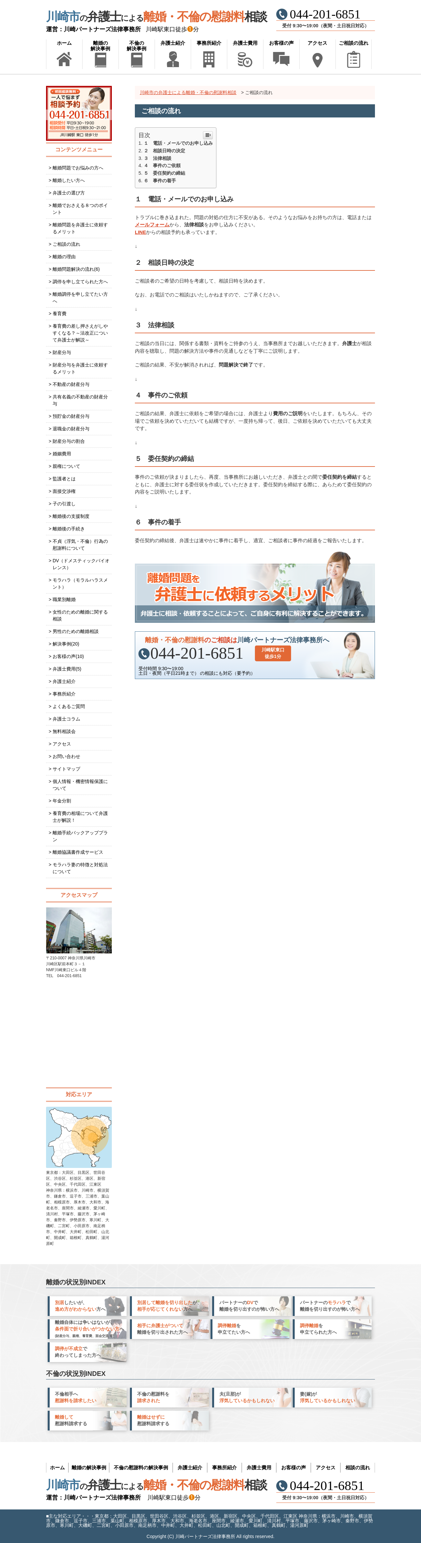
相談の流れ (357, 1467)
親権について (66, 466)
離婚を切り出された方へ (162, 1329)
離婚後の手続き (69, 528)
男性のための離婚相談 (76, 631)
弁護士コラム (66, 718)
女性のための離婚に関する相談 (80, 615)
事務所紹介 (209, 43)
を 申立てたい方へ (234, 1329)
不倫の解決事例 (136, 45)
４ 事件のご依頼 (162, 165)
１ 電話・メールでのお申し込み (178, 143)
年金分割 (62, 800)
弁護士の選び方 (69, 192)
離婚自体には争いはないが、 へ (89, 1328)
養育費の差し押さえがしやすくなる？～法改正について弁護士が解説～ (80, 332)
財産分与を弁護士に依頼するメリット (80, 368)
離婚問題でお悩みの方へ (78, 167)
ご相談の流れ (353, 43)
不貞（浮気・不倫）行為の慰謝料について (80, 545)
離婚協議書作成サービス (78, 852)
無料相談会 (64, 731)
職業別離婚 (64, 599)
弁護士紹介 (173, 43)
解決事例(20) (66, 643)
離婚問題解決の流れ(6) (76, 269)
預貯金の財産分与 (71, 416)
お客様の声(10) (68, 656)
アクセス (317, 43)
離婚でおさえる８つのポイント (80, 209)
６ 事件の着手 (160, 180)
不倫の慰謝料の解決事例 (141, 1467)
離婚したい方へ (69, 180)
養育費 (59, 313)
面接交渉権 (64, 491)
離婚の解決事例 (100, 45)
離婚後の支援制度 (71, 516)
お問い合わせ (66, 756)
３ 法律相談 (157, 158)
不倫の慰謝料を (153, 1397)
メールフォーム (152, 224)
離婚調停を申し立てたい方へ (80, 297)
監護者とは (64, 478)
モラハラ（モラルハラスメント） (80, 583)
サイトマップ (66, 769)
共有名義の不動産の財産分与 (80, 400)
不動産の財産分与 (71, 384)
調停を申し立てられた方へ (80, 281)
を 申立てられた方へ (318, 1329)
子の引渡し (64, 503)
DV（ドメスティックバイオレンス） (81, 564)
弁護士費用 (245, 43)
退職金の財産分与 (71, 428)
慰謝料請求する (71, 1420)
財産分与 (62, 352)
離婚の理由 (64, 256)
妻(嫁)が (327, 1397)
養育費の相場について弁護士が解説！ (80, 817)
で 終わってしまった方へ (78, 1352)
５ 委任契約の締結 (164, 173)
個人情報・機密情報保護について (80, 785)
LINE (140, 232)
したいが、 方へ (80, 1306)
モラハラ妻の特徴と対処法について (80, 868)
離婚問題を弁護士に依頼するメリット (80, 228)
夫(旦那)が (247, 1397)
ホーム (64, 43)
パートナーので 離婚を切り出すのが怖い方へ (249, 1306)
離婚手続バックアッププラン (80, 836)
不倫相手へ (75, 1397)
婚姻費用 (62, 453)
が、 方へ (169, 1306)
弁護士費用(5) (67, 668)
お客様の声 (281, 43)
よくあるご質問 (69, 706)
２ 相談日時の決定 (164, 150)
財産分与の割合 (69, 441)
